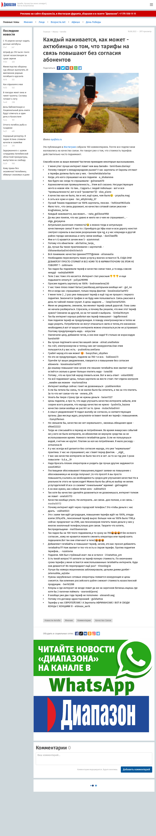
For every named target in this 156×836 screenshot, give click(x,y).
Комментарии (84, 620)
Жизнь (55, 32)
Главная (46, 32)
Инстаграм (70, 146)
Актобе (63, 32)
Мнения (69, 620)
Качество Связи (103, 620)
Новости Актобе (52, 620)
